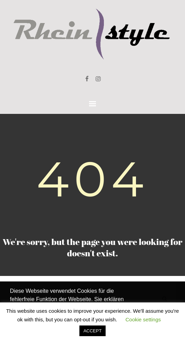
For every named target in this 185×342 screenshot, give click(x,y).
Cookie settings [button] (143, 319)
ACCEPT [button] (93, 330)
